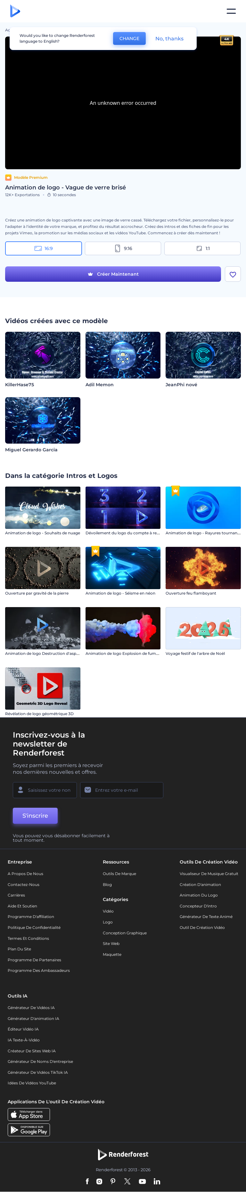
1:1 (202, 248)
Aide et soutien (22, 906)
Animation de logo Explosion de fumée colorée (131, 653)
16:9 (43, 248)
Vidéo (108, 911)
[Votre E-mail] (121, 790)
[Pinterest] (113, 1181)
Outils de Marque (119, 873)
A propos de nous (25, 873)
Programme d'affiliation (31, 916)
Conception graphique (125, 933)
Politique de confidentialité (34, 927)
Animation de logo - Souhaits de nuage (42, 532)
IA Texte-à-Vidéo (24, 1040)
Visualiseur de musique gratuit (209, 873)
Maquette (112, 954)
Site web (111, 943)
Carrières (16, 895)
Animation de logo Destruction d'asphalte (45, 653)
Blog (107, 884)
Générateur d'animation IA (33, 1018)
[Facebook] (87, 1181)
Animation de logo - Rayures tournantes (204, 532)
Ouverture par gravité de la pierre (37, 593)
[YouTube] (142, 1181)
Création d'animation (200, 884)
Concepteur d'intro (198, 906)
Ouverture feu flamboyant (191, 593)
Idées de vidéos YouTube (32, 1083)
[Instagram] (99, 1181)
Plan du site (19, 949)
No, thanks (169, 39)
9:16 (123, 248)
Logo (108, 922)
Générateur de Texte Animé (206, 916)
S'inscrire (35, 815)
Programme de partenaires (34, 959)
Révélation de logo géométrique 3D (39, 713)
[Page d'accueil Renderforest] (15, 11)
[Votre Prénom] (45, 790)
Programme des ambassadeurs (39, 970)
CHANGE (129, 38)
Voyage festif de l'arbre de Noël (195, 653)
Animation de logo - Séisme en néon (120, 593)
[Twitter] (127, 1181)
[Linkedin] (157, 1181)
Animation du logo (199, 895)
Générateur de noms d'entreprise (40, 1061)
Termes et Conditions (28, 938)
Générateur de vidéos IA (31, 1007)
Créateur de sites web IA (32, 1050)
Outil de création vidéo (202, 927)
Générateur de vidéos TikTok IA (38, 1072)
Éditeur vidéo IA (23, 1029)
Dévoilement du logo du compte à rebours (127, 532)
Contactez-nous (23, 884)
